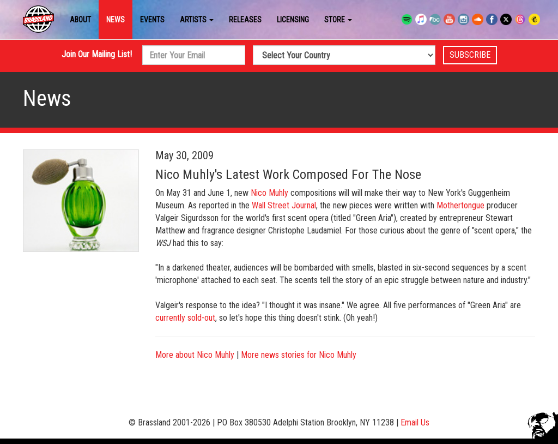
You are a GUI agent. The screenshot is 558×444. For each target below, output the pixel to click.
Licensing (293, 19)
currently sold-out (185, 318)
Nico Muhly (269, 193)
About (80, 19)
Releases (245, 19)
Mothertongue (460, 205)
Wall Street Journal (284, 205)
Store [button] (338, 19)
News (115, 19)
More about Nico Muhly (194, 355)
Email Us (415, 422)
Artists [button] (197, 19)
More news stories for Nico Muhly (298, 355)
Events (152, 19)
